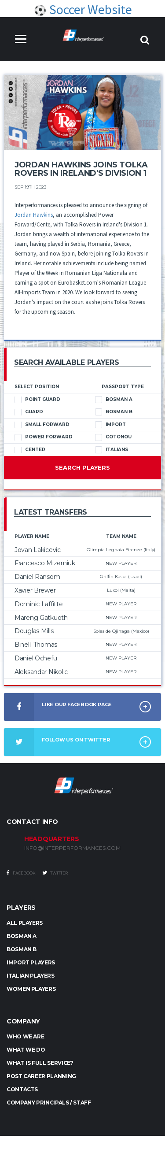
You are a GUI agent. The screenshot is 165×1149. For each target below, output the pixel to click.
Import (110, 425)
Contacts (22, 1089)
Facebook (21, 872)
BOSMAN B (22, 949)
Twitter (55, 872)
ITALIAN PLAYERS (31, 975)
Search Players (82, 467)
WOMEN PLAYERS (31, 989)
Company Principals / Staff (49, 1102)
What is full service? (40, 1063)
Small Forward (42, 425)
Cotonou (113, 437)
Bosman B (113, 412)
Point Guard (37, 400)
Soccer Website (82, 9)
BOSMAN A (22, 936)
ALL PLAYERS (25, 922)
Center (30, 450)
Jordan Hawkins (34, 215)
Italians (111, 450)
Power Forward (44, 437)
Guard (29, 412)
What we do (26, 1049)
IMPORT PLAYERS (31, 962)
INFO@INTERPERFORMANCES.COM (72, 848)
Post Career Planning (41, 1076)
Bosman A (113, 400)
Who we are (25, 1036)
